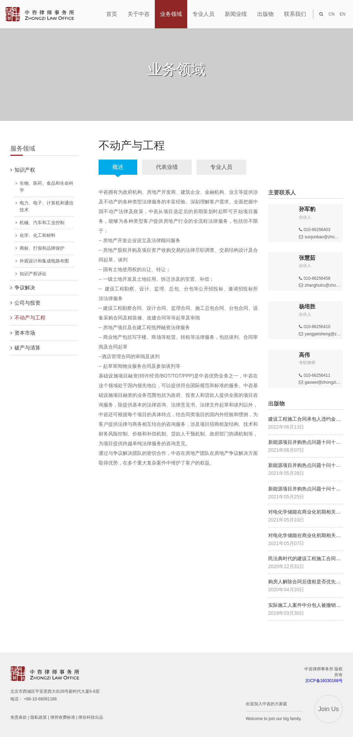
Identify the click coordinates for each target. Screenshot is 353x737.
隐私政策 (38, 717)
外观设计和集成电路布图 (44, 261)
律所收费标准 (62, 717)
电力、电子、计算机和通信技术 (46, 206)
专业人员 (221, 167)
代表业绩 (167, 167)
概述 (117, 167)
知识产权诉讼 (33, 273)
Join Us (328, 709)
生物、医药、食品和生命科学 (46, 187)
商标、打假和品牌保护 (42, 248)
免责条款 (18, 717)
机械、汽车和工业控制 (42, 222)
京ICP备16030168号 (324, 680)
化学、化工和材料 (38, 235)
